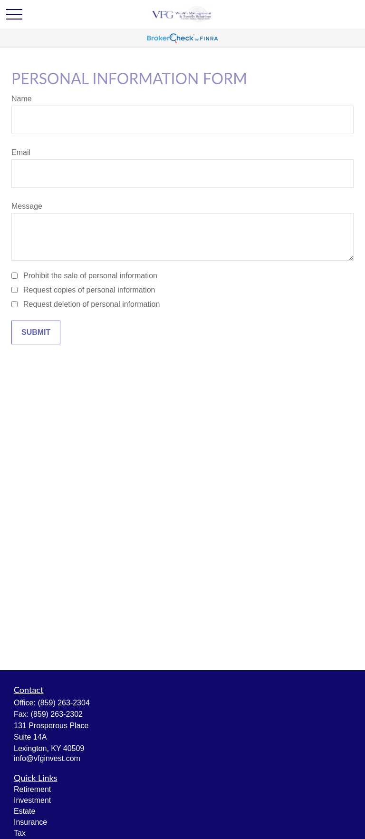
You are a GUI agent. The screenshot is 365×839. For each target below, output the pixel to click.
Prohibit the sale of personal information (90, 276)
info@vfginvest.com (47, 758)
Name (21, 99)
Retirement (32, 789)
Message (26, 206)
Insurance (30, 822)
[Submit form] (35, 332)
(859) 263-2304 (63, 703)
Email (20, 152)
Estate (24, 811)
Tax (20, 833)
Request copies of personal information (89, 290)
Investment (32, 800)
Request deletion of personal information (91, 304)
